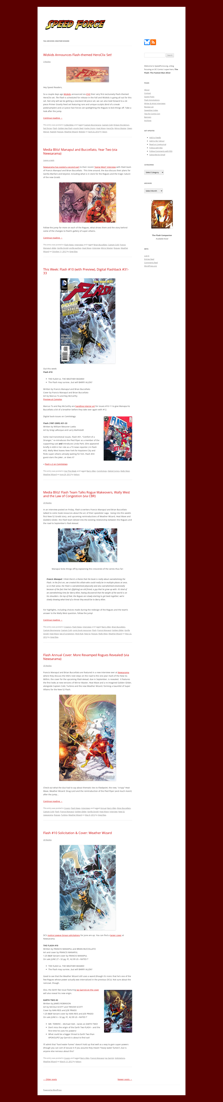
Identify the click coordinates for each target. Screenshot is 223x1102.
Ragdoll (53, 131)
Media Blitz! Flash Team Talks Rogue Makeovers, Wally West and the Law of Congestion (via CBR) (86, 494)
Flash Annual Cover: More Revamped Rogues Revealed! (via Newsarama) (86, 657)
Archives (147, 120)
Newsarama (123, 672)
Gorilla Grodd (62, 248)
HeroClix (110, 128)
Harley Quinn (89, 128)
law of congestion (67, 633)
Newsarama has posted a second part (61, 167)
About (146, 90)
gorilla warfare (75, 248)
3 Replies (47, 61)
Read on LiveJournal (157, 144)
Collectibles (69, 125)
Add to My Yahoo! (156, 141)
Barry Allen (91, 471)
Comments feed (151, 262)
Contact (147, 93)
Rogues (60, 131)
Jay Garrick (109, 1058)
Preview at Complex (52, 399)
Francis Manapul (104, 630)
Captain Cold (107, 125)
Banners (147, 117)
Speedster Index (151, 110)
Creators (67, 627)
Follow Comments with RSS (160, 151)
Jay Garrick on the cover (88, 989)
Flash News (69, 244)
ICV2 (88, 94)
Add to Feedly (155, 137)
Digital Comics (114, 471)
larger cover (115, 935)
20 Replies (47, 503)
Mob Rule (79, 633)
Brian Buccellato (100, 244)
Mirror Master (120, 128)
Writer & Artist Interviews (154, 103)
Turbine (64, 815)
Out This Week (70, 471)
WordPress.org (150, 266)
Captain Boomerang (92, 125)
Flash (55, 128)
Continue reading (52, 118)
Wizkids (67, 94)
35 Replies (47, 665)
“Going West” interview (105, 167)
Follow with (156, 147)
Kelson (77, 474)
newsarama (48, 815)
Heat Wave (101, 128)
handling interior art (85, 406)
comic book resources (82, 630)
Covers (67, 808)
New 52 (87, 633)
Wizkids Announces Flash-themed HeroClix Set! (77, 55)
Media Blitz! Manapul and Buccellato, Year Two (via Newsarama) (80, 151)
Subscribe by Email (157, 154)
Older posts (50, 1079)
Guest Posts (149, 96)
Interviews (79, 244)
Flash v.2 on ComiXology (56, 464)
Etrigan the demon (121, 125)
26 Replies (47, 840)
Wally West (125, 471)
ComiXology (102, 471)
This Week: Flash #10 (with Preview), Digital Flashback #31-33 (86, 271)
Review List (149, 107)
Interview (96, 248)
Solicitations (120, 1058)
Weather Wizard (71, 131)
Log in (146, 255)
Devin (104, 131)
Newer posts (125, 1079)
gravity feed (78, 128)
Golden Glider (118, 630)
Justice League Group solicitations (64, 935)
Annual (103, 808)
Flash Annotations (152, 100)
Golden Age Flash (65, 128)
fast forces (47, 128)
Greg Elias (73, 251)
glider (54, 248)
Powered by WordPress (52, 1090)
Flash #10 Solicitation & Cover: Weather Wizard (77, 833)
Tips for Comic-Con (152, 113)
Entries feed (149, 259)
